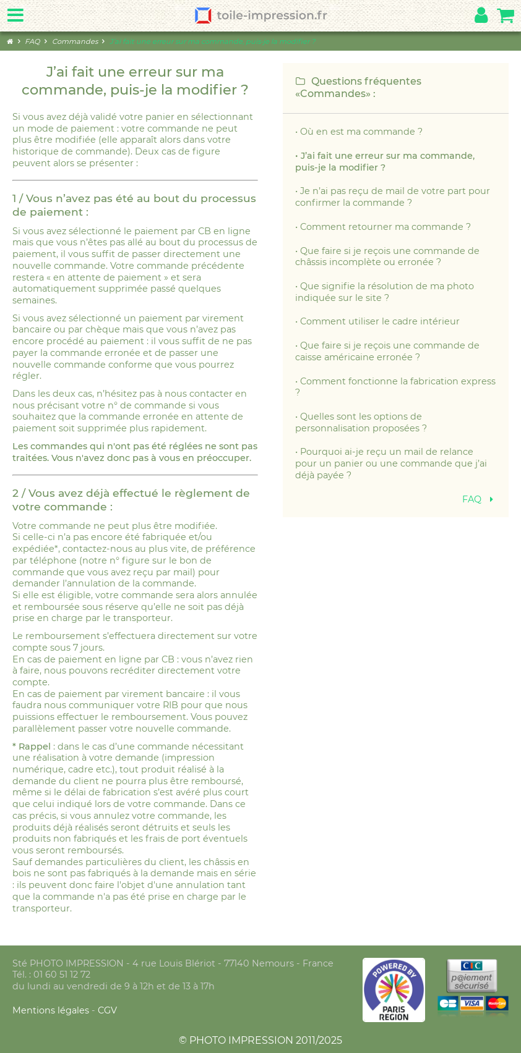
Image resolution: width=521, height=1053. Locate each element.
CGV (107, 1010)
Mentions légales (52, 1010)
